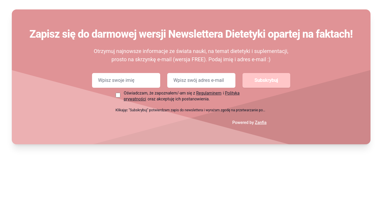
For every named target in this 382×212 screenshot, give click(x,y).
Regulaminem (209, 93)
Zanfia (261, 122)
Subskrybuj (266, 80)
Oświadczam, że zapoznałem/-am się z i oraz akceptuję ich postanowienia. (182, 96)
